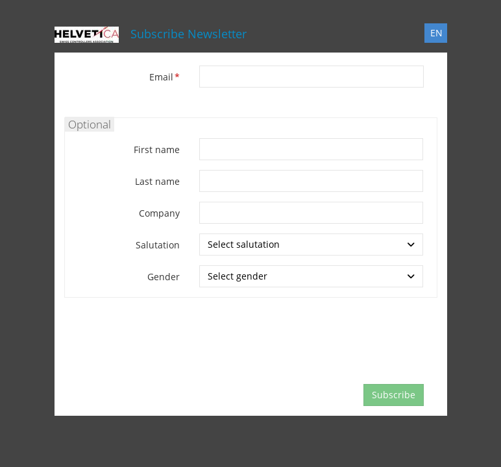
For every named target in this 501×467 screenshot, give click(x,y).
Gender (163, 276)
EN (436, 33)
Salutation (158, 245)
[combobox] (311, 245)
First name (157, 149)
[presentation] (297, 349)
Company (159, 213)
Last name (157, 181)
